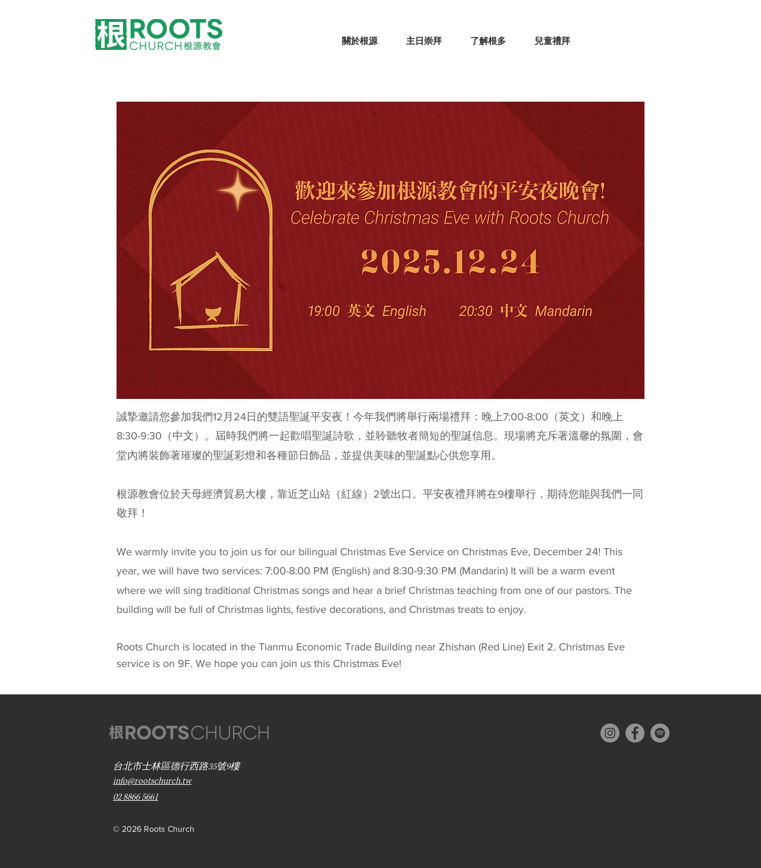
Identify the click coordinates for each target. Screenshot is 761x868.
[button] (360, 36)
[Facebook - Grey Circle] (634, 733)
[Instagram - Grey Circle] (610, 733)
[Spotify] (659, 733)
